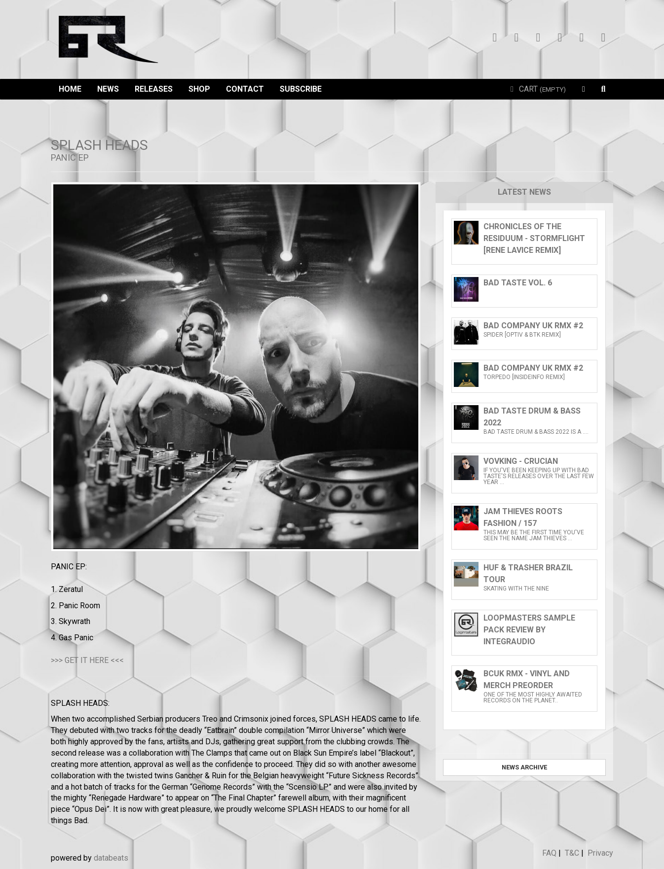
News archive (524, 767)
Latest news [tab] (524, 192)
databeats (111, 858)
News (108, 89)
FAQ (549, 853)
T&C (572, 853)
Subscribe (301, 89)
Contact (245, 89)
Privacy (600, 853)
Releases (154, 89)
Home (70, 89)
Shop (199, 89)
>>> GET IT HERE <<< (87, 660)
